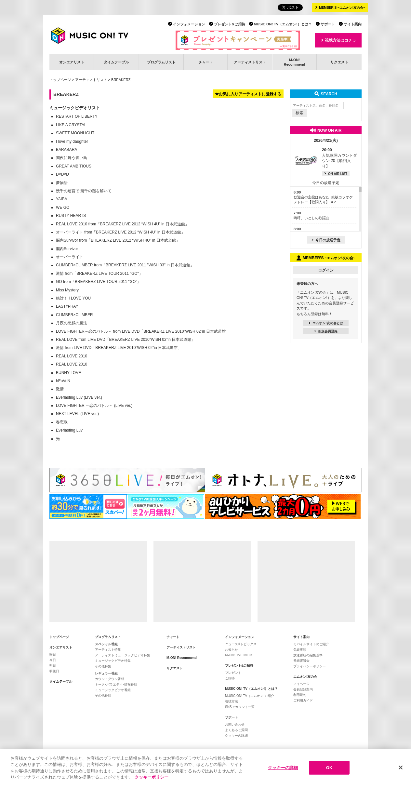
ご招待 (230, 678)
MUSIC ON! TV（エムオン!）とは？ (283, 24)
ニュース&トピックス (241, 644)
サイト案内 (353, 24)
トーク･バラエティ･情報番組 (116, 684)
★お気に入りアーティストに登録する (248, 94)
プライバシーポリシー (309, 666)
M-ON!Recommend (294, 62)
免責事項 (299, 649)
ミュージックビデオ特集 (113, 660)
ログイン (326, 270)
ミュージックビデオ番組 (113, 690)
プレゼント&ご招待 (229, 24)
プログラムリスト (161, 62)
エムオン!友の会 (305, 676)
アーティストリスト (250, 62)
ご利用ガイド (303, 700)
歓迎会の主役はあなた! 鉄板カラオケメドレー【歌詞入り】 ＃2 (323, 197)
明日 (52, 665)
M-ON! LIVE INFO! (238, 655)
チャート (206, 62)
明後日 (54, 671)
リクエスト (339, 62)
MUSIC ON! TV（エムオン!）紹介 (249, 696)
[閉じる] (400, 767)
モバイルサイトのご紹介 (311, 644)
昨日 (52, 654)
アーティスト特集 (108, 649)
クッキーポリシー (151, 777)
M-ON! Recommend (181, 658)
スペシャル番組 (106, 644)
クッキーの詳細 (236, 735)
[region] (205, 768)
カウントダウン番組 (109, 679)
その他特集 (103, 666)
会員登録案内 (303, 689)
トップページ (60, 80)
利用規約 (299, 695)
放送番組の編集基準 (308, 655)
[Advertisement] (98, 581)
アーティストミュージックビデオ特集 (122, 655)
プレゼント (233, 672)
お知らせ (231, 649)
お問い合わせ (235, 724)
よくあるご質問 (236, 730)
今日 (52, 660)
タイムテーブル (116, 62)
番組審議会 (301, 660)
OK (329, 767)
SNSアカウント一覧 (240, 707)
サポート (328, 24)
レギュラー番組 (106, 673)
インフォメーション (189, 24)
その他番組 (103, 695)
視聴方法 (231, 701)
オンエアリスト (71, 62)
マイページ (301, 684)
